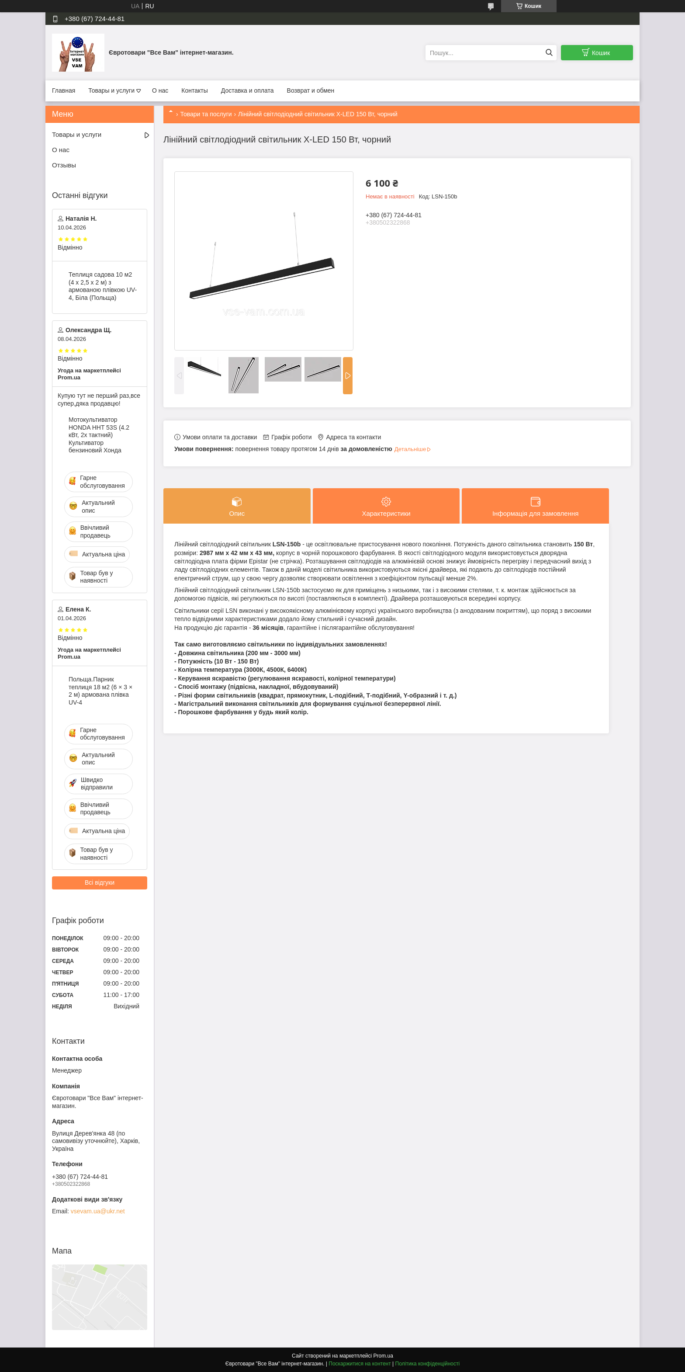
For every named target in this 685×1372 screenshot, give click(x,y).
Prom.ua (383, 1356)
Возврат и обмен (311, 90)
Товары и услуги (111, 90)
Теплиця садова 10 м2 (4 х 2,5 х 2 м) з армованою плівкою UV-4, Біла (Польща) (103, 286)
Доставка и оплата (247, 90)
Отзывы (64, 165)
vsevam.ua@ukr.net (98, 1211)
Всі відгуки (99, 882)
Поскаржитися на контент (360, 1364)
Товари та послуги (206, 114)
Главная (63, 90)
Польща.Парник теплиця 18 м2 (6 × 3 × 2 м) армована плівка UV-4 (100, 691)
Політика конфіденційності (427, 1364)
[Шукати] (549, 52)
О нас (160, 90)
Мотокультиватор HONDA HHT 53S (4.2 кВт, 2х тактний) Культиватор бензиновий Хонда (99, 435)
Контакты (194, 90)
